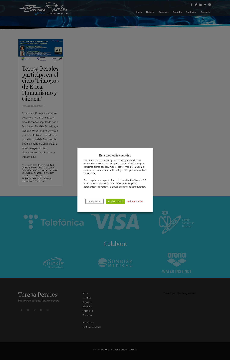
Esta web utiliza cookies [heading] (115, 155)
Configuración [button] (94, 201)
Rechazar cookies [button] (135, 201)
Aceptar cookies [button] (115, 201)
